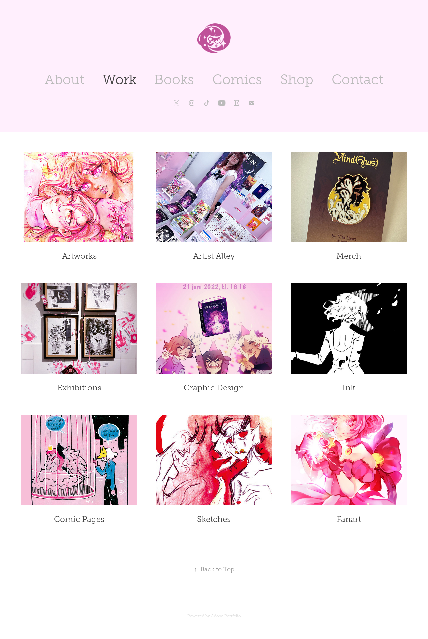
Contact (357, 79)
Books (174, 79)
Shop (296, 79)
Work (119, 79)
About (64, 79)
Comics (237, 79)
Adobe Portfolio (226, 616)
